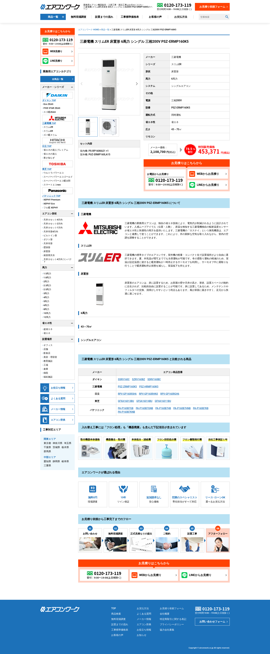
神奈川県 (57, 443)
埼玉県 (67, 443)
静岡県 (56, 461)
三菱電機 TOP (49, 123)
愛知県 (47, 461)
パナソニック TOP (51, 196)
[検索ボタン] (227, 17)
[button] (136, 83)
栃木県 (65, 447)
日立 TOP (46, 146)
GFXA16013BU (126, 401)
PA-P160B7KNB (126, 412)
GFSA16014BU (144, 401)
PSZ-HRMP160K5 (148, 386)
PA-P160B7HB (163, 408)
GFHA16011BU (163, 401)
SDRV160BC (154, 379)
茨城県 (56, 447)
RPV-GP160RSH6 (127, 393)
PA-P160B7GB (125, 408)
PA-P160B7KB (200, 408)
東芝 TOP (46, 169)
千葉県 (47, 447)
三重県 (47, 465)
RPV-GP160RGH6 (169, 393)
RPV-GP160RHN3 (148, 393)
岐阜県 (65, 461)
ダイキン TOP (49, 100)
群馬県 (47, 451)
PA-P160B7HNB (182, 408)
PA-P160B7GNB (144, 408)
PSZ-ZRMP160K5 (127, 386)
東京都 (47, 443)
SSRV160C (124, 379)
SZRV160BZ (138, 379)
